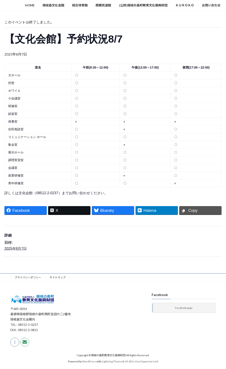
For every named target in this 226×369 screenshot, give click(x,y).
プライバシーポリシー (28, 277)
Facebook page (183, 307)
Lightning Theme (112, 361)
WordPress (89, 361)
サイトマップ (58, 277)
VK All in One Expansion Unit (141, 361)
